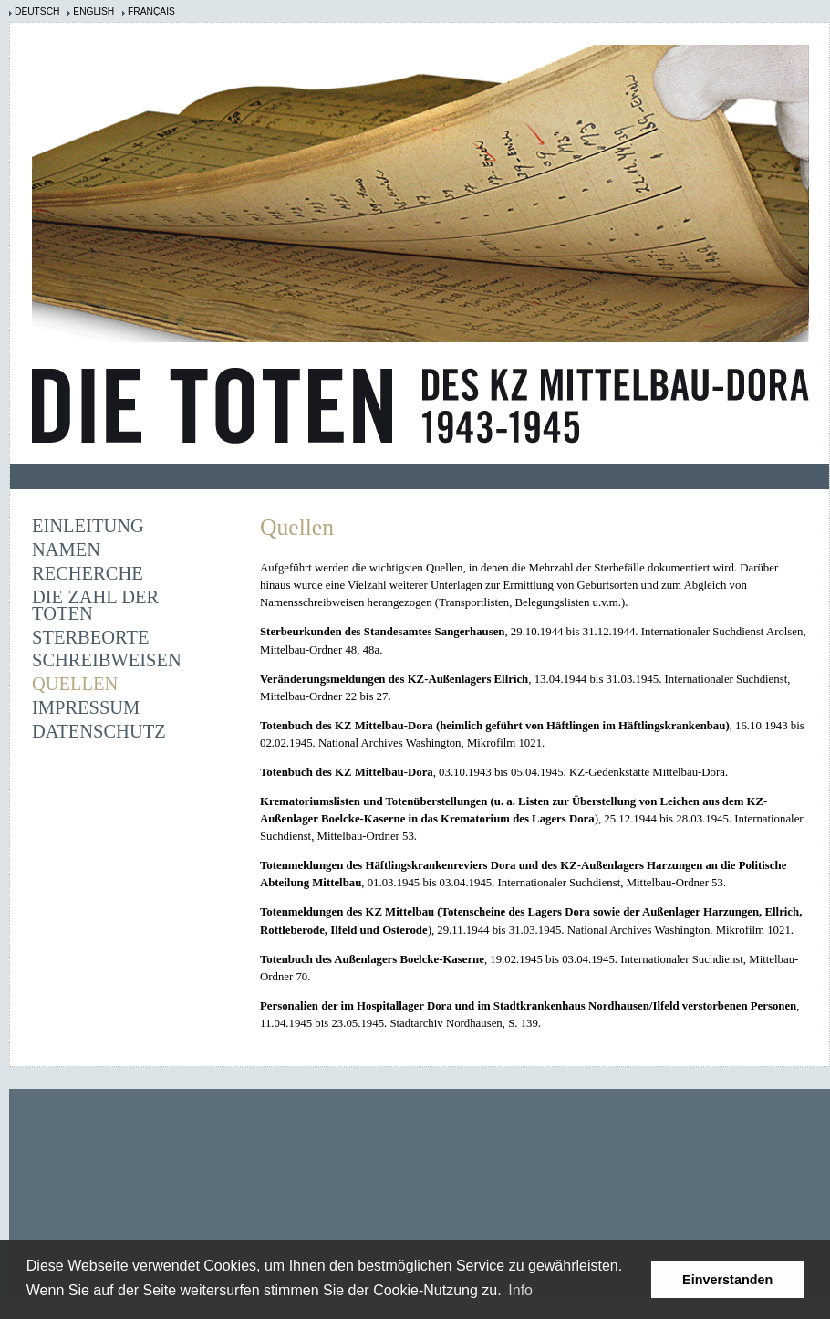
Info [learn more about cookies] (520, 1290)
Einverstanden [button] (727, 1279)
